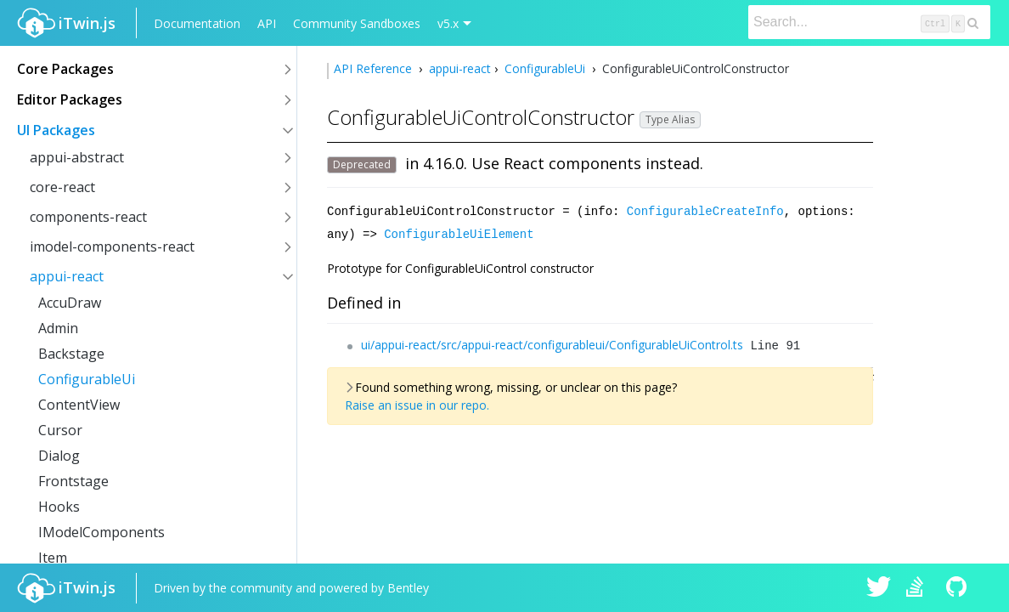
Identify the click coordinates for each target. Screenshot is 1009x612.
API (266, 23)
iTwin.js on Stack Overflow (919, 588)
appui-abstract (77, 157)
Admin (58, 328)
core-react (62, 187)
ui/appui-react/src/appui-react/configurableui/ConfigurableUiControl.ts (552, 343)
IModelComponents (101, 532)
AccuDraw (69, 302)
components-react (88, 216)
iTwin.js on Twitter (879, 588)
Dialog (59, 455)
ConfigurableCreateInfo (705, 210)
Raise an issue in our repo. (417, 403)
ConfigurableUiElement (458, 232)
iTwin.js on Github (959, 588)
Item (52, 557)
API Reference (374, 68)
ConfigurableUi (86, 379)
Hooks (59, 506)
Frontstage (73, 481)
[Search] (869, 22)
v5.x (448, 23)
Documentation (197, 23)
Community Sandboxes (356, 23)
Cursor (60, 430)
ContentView (79, 404)
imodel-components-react (112, 246)
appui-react (67, 276)
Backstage (71, 353)
